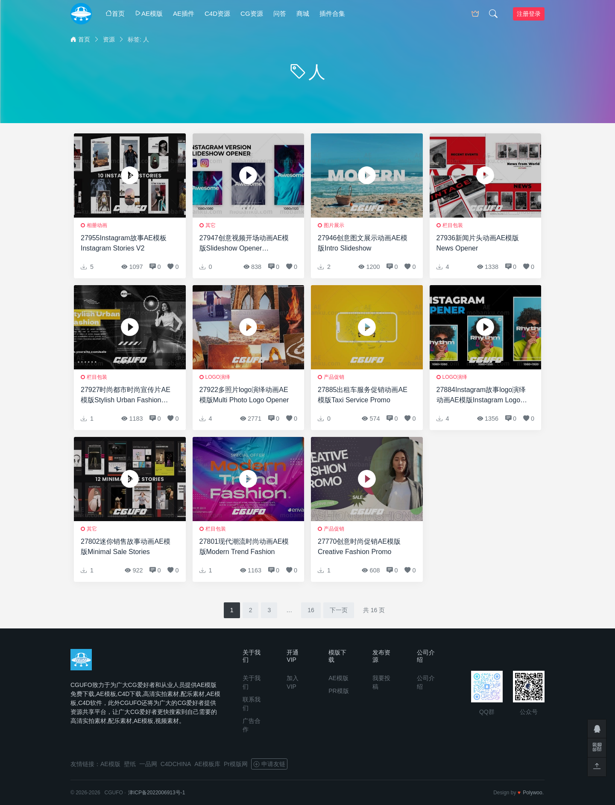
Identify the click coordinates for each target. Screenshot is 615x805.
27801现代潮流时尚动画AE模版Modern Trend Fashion (244, 546)
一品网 (148, 764)
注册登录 (529, 13)
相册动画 (97, 225)
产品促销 (334, 377)
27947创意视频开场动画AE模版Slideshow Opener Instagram (244, 244)
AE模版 (149, 13)
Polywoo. (533, 793)
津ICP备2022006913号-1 (156, 793)
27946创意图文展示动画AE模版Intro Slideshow (362, 243)
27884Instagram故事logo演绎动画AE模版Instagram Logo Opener (481, 395)
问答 (279, 13)
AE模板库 (207, 764)
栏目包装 (452, 225)
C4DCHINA (176, 764)
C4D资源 (217, 13)
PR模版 (338, 690)
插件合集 (332, 13)
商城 (302, 13)
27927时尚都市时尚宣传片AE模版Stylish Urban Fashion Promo (125, 395)
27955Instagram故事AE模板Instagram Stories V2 (124, 243)
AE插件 (183, 13)
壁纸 (130, 764)
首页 (115, 13)
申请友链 (269, 764)
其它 (210, 225)
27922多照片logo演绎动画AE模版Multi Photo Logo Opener (244, 395)
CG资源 (251, 13)
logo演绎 (218, 377)
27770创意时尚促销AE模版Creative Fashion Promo (359, 546)
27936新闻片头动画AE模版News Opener (477, 243)
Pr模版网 (236, 764)
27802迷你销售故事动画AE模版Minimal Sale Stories (125, 546)
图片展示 (334, 225)
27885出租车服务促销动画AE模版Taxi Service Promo (362, 395)
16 (311, 610)
